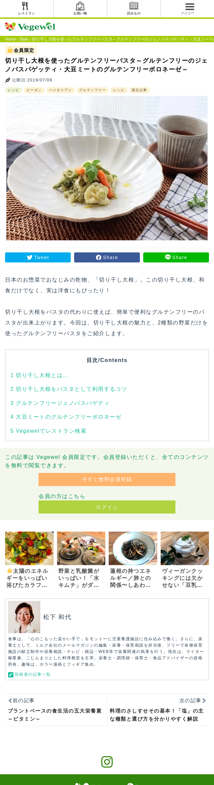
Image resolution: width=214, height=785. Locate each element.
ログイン (107, 507)
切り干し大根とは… (39, 375)
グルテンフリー (92, 90)
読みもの (134, 13)
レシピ (13, 90)
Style (24, 39)
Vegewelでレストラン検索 (48, 431)
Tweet (41, 257)
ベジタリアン (60, 90)
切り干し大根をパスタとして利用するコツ (68, 389)
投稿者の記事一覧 (33, 674)
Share (110, 257)
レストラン (26, 13)
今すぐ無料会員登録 (107, 479)
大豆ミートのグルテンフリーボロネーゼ (65, 417)
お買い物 (80, 13)
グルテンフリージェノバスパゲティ (60, 403)
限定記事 (139, 90)
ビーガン (34, 90)
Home (10, 39)
